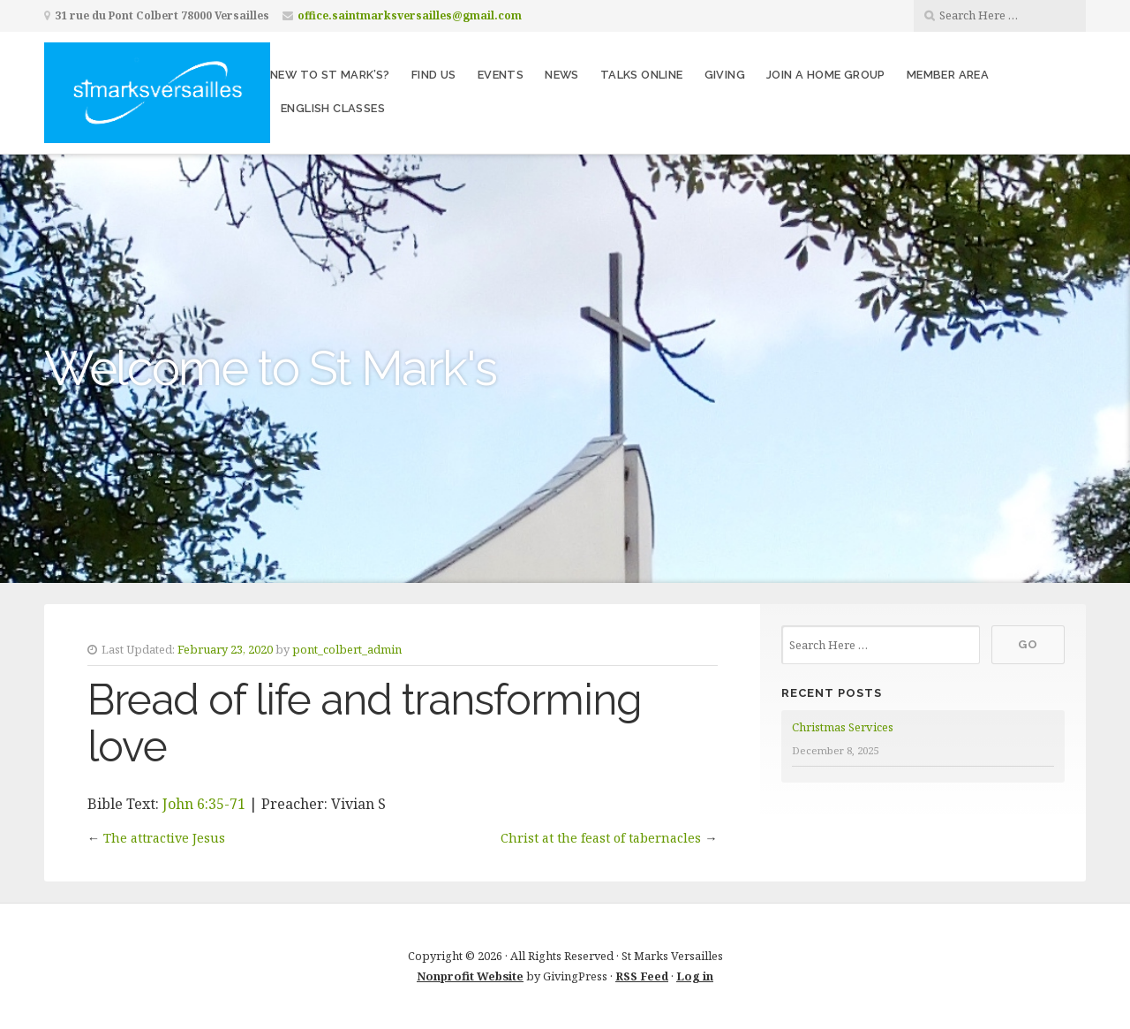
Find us (433, 74)
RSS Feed (641, 976)
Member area (948, 74)
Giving (724, 74)
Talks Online (641, 74)
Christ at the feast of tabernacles (601, 837)
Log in (694, 976)
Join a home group (825, 74)
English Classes (333, 108)
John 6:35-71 (203, 803)
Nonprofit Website (470, 976)
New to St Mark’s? (330, 74)
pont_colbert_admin (347, 649)
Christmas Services (842, 727)
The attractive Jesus (164, 837)
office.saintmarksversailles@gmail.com (410, 15)
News (562, 74)
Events (501, 74)
